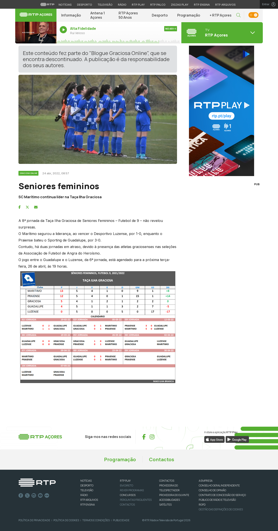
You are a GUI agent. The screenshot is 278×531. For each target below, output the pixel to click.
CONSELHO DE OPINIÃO (212, 490)
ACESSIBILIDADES (169, 500)
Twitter (27, 495)
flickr (47, 495)
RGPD (202, 504)
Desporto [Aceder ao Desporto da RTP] (84, 4)
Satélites (165, 504)
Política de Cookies (66, 520)
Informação (71, 15)
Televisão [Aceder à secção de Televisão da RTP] (105, 4)
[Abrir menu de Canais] (221, 32)
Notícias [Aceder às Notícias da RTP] (65, 4)
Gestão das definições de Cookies (221, 509)
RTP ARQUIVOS (89, 500)
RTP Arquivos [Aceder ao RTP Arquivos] (225, 4)
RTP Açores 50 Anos (128, 15)
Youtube (40, 495)
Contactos (161, 459)
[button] (238, 15)
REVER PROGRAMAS (132, 490)
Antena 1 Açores (97, 15)
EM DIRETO (126, 485)
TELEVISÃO (86, 490)
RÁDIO (84, 495)
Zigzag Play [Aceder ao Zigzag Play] (180, 4)
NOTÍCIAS (86, 481)
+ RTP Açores (221, 15)
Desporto (160, 15)
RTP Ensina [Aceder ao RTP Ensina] (202, 4)
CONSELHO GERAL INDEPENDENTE (219, 485)
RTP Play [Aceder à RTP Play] (138, 4)
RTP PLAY (125, 481)
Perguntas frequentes (136, 500)
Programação (188, 15)
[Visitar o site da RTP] (47, 4)
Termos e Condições (96, 520)
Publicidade (121, 520)
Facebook (20, 495)
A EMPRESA (205, 481)
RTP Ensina (87, 504)
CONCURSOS (128, 495)
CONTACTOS (166, 481)
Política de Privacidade (34, 520)
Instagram (33, 495)
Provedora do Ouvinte (174, 495)
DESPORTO (86, 485)
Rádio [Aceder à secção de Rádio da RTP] (122, 4)
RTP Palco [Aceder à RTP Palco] (157, 4)
